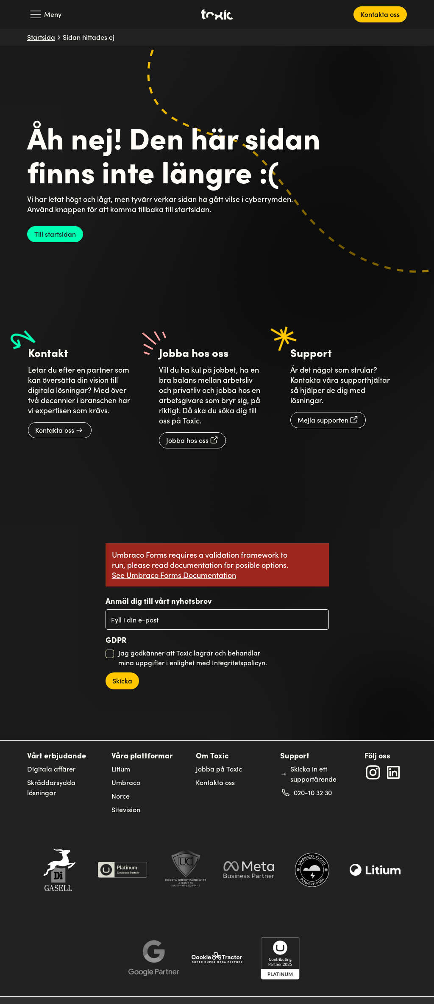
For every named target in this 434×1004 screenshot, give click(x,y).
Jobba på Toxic (219, 768)
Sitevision (125, 809)
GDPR (116, 640)
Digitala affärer (51, 768)
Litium (120, 768)
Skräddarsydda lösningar (51, 787)
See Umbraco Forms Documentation (174, 575)
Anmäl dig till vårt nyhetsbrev (158, 601)
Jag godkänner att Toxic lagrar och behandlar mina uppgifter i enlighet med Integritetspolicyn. (192, 657)
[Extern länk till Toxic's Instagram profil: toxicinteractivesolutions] (372, 772)
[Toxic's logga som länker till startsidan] (217, 14)
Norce (120, 795)
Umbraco (125, 782)
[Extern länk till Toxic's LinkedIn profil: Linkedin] (393, 772)
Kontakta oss (215, 782)
